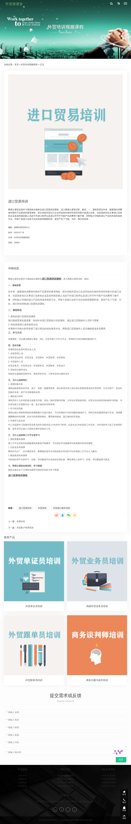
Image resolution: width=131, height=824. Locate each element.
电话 (124, 800)
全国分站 (22, 799)
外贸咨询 (22, 806)
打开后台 (22, 795)
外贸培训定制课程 (65, 799)
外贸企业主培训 (108, 806)
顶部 (124, 816)
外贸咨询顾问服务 (65, 802)
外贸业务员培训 (108, 795)
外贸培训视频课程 (29, 64)
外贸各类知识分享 (65, 806)
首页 (16, 64)
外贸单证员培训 (108, 799)
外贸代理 (22, 802)
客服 (124, 808)
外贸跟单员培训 (108, 802)
